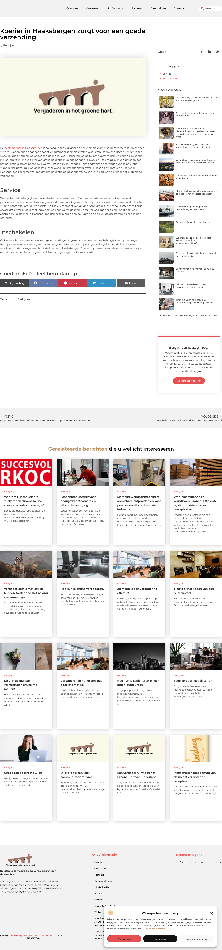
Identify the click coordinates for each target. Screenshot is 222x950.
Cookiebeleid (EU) (104, 905)
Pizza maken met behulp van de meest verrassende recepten (195, 777)
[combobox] (210, 8)
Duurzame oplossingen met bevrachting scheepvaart (192, 208)
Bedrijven (9, 45)
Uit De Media (115, 8)
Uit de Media (101, 887)
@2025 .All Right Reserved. (33, 936)
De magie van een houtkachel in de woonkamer (196, 177)
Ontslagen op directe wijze (23, 772)
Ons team (92, 8)
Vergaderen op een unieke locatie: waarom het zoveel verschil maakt (195, 161)
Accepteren (124, 939)
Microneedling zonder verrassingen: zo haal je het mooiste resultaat (196, 192)
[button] (211, 913)
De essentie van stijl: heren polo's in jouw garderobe (196, 254)
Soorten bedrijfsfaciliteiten (193, 680)
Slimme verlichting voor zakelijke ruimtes (195, 270)
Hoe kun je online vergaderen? (82, 588)
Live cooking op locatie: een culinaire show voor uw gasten (197, 99)
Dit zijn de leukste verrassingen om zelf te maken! (20, 685)
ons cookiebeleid (156, 928)
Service (167, 73)
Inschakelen (170, 78)
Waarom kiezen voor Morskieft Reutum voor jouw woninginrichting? (193, 240)
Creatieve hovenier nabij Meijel (193, 222)
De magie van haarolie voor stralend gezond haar (197, 114)
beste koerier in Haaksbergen (23, 148)
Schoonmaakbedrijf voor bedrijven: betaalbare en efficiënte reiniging (78, 501)
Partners (137, 8)
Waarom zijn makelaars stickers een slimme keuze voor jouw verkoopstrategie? (24, 501)
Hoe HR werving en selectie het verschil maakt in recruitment (194, 146)
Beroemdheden (103, 881)
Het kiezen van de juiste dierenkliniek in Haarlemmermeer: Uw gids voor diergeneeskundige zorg (196, 132)
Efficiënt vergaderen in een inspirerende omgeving (191, 285)
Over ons (72, 8)
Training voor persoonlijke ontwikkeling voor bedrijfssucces (195, 301)
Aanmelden (158, 8)
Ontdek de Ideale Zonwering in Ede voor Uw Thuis (188, 315)
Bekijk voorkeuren (196, 939)
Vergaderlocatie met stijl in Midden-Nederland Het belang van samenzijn (26, 593)
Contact (179, 8)
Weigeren (160, 939)
